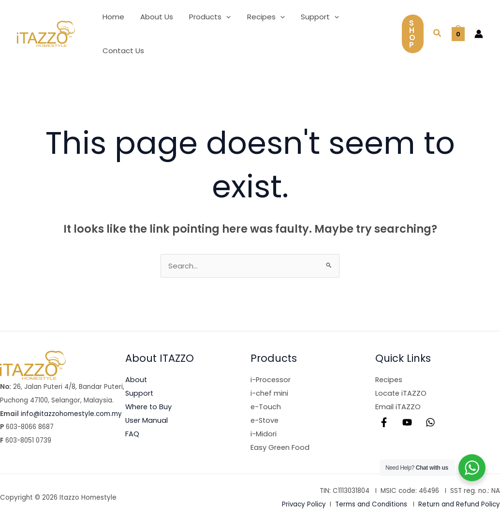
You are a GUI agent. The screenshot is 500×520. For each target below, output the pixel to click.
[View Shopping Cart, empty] (458, 34)
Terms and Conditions (371, 503)
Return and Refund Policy (459, 503)
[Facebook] (384, 422)
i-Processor (271, 379)
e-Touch (265, 406)
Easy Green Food (280, 447)
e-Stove (265, 420)
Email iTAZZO (398, 406)
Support (139, 393)
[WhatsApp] (430, 422)
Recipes (389, 379)
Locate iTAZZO (401, 393)
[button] (222, 17)
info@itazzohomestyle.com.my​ (71, 413)
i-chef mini (269, 393)
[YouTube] (407, 422)
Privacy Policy (304, 503)
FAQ (132, 433)
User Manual (147, 420)
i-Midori (263, 433)
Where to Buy (149, 406)
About (136, 379)
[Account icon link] (478, 34)
